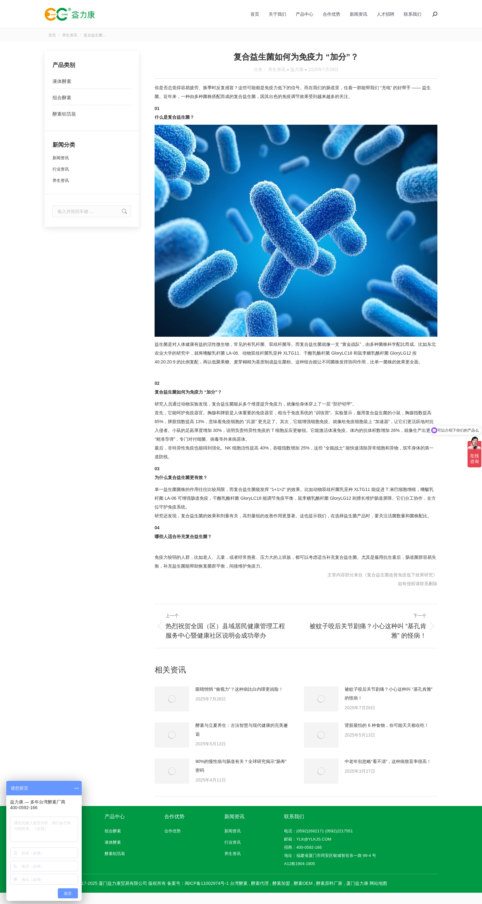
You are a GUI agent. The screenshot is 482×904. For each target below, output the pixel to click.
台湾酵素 (239, 894)
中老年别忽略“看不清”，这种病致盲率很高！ (388, 772)
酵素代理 (260, 894)
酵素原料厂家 (329, 894)
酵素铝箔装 (64, 125)
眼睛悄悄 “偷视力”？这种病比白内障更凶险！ (239, 700)
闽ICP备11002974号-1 (207, 894)
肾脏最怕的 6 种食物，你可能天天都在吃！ (387, 736)
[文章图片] (172, 710)
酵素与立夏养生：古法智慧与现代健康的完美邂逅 (241, 741)
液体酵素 (61, 92)
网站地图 (378, 894)
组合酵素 (61, 109)
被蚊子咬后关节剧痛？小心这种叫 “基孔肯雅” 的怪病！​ (388, 705)
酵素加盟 (281, 894)
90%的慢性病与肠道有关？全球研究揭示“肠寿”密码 (240, 777)
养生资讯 (277, 80)
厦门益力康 (357, 894)
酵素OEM (303, 894)
